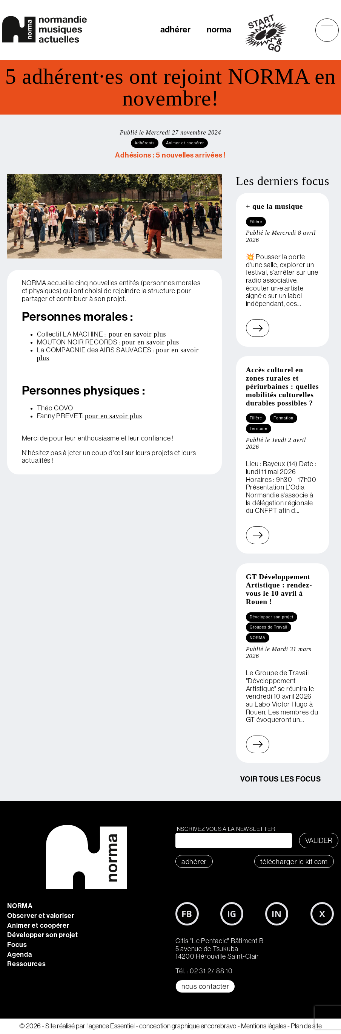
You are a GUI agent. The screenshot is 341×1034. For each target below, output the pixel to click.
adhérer (175, 29)
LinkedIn (277, 913)
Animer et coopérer (38, 925)
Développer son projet (42, 935)
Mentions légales (263, 1026)
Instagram (232, 913)
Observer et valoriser (40, 916)
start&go (270, 33)
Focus (17, 945)
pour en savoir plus (137, 334)
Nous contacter (205, 986)
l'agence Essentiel (110, 1026)
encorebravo (219, 1026)
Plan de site (306, 1026)
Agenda (19, 954)
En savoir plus (248, 744)
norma (219, 29)
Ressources (26, 964)
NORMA (20, 906)
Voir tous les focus (280, 779)
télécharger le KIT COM (294, 861)
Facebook (187, 913)
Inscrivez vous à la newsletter (225, 829)
